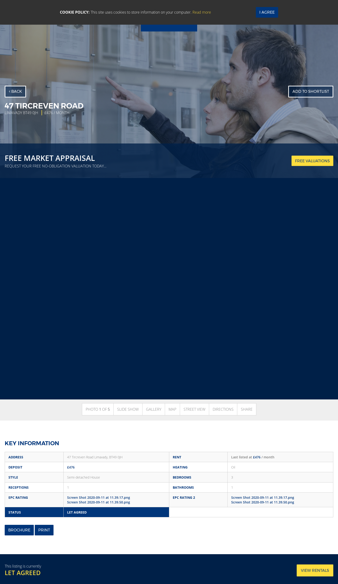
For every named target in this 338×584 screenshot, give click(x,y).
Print (44, 530)
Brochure (19, 530)
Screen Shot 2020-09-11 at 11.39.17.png (98, 497)
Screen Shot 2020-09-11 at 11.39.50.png (98, 502)
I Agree (267, 12)
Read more (201, 12)
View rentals (315, 570)
